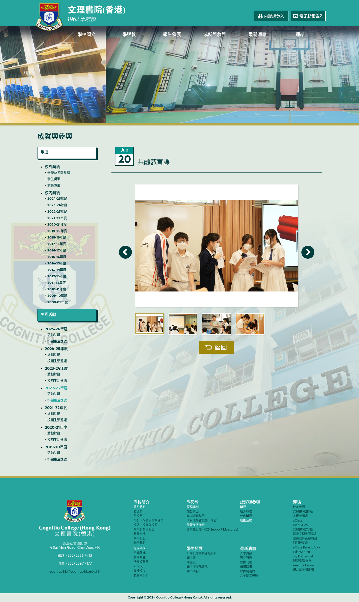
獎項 (243, 507)
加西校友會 (300, 543)
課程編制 (193, 507)
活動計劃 (53, 334)
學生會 (191, 558)
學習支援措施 (196, 525)
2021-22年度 (57, 218)
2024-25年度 (57, 198)
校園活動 (246, 520)
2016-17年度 (56, 250)
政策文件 (140, 534)
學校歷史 (140, 516)
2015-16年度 (56, 256)
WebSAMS (300, 525)
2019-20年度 (57, 231)
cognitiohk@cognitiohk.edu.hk (74, 571)
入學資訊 (246, 553)
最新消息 (257, 34)
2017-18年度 (56, 243)
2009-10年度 (57, 295)
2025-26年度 (56, 329)
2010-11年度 (56, 289)
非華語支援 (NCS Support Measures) (212, 529)
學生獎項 (53, 179)
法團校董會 (141, 562)
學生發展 (172, 34)
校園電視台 (247, 571)
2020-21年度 (57, 224)
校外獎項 (52, 167)
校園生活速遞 (57, 341)
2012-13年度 (56, 276)
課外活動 (193, 571)
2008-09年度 (57, 302)
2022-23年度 (57, 211)
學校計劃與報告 (144, 529)
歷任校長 (140, 571)
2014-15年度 (56, 263)
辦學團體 (140, 557)
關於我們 (140, 507)
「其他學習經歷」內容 (202, 520)
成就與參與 (214, 34)
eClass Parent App (306, 547)
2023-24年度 (57, 205)
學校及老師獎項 (58, 172)
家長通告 (246, 558)
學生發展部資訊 (197, 567)
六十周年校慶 (249, 576)
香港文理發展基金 (305, 534)
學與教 (129, 34)
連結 (300, 34)
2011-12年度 (56, 282)
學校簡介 (86, 34)
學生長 (191, 562)
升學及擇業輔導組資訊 (202, 553)
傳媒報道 (246, 567)
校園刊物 (246, 562)
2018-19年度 (56, 237)
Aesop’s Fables (304, 565)
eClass (297, 520)
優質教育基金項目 (305, 538)
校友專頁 (299, 507)
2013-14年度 (56, 269)
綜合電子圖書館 (303, 570)
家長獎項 (53, 185)
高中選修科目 (196, 516)
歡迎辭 (138, 511)
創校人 (138, 566)
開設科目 (193, 511)
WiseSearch (301, 552)
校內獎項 (52, 193)
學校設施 (140, 538)
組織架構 (140, 548)
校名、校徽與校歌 (146, 525)
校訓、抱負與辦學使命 (149, 520)
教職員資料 (141, 575)
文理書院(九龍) (303, 529)
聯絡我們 (140, 543)
